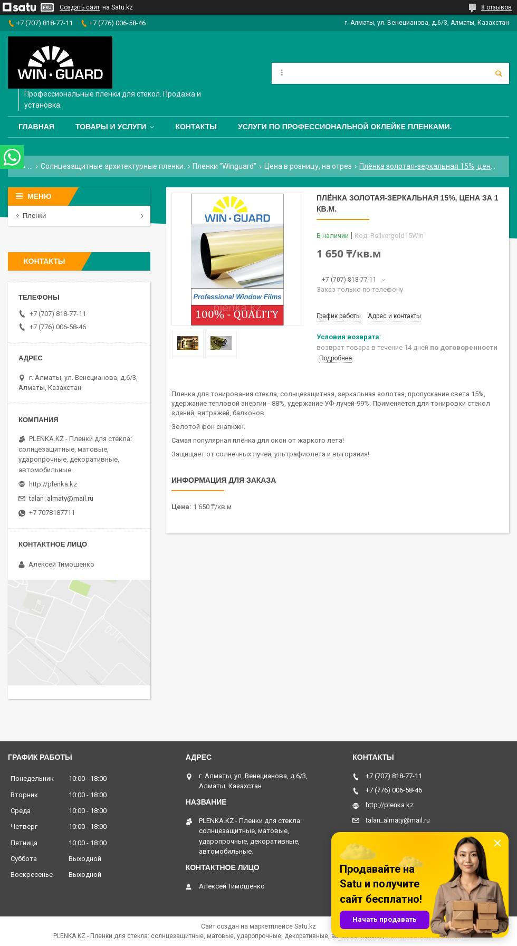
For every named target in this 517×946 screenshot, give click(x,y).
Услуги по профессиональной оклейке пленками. (345, 126)
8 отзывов (496, 7)
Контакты (195, 126)
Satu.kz (305, 926)
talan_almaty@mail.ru (61, 498)
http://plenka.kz (53, 484)
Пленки (34, 215)
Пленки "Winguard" (224, 166)
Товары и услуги (111, 126)
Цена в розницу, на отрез (308, 166)
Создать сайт (80, 7)
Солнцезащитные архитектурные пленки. (113, 166)
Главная (36, 126)
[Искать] (498, 73)
